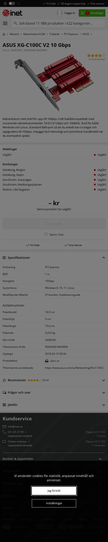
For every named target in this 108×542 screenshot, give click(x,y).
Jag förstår (54, 491)
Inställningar (54, 503)
